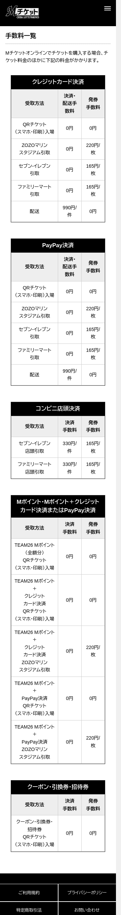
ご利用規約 (29, 893)
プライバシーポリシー (87, 893)
